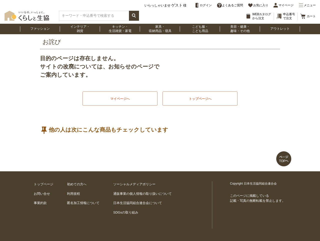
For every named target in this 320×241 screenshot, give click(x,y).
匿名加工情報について (83, 203)
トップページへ (200, 99)
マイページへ (120, 99)
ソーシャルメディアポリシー (134, 184)
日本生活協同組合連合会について (137, 203)
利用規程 (73, 194)
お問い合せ (42, 194)
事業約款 (40, 203)
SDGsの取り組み (125, 212)
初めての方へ (76, 184)
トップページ (43, 184)
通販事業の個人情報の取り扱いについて (142, 194)
